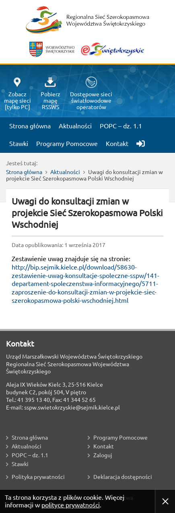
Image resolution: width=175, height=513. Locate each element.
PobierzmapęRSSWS (50, 93)
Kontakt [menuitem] (117, 143)
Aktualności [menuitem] (75, 126)
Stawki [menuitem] (18, 143)
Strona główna (24, 172)
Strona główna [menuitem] (30, 126)
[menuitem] (137, 140)
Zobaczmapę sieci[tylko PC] (17, 93)
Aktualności (65, 172)
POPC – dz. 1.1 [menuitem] (121, 126)
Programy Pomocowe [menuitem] (67, 143)
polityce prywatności (70, 505)
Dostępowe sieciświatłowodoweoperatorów (91, 93)
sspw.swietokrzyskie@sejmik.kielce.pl (72, 407)
